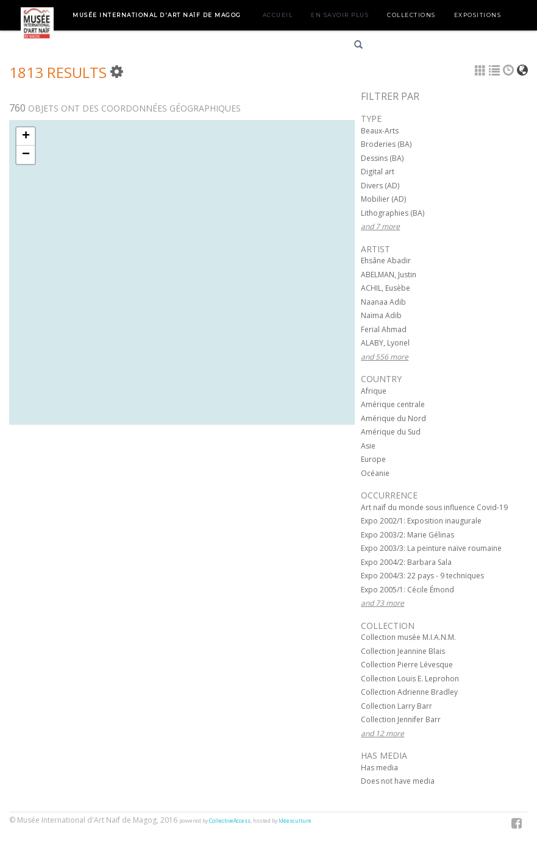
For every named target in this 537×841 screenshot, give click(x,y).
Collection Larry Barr (396, 706)
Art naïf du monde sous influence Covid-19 (434, 507)
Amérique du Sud (391, 432)
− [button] (26, 155)
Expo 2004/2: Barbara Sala (406, 562)
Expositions (478, 15)
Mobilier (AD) (383, 199)
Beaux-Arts (380, 131)
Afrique (373, 391)
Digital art (377, 171)
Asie (368, 446)
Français (398, 46)
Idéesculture (295, 821)
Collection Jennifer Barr (401, 719)
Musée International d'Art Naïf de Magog (157, 15)
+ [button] (26, 136)
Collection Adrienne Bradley (409, 692)
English (441, 46)
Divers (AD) (380, 185)
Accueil (278, 15)
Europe (373, 459)
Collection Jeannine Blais (403, 651)
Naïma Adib (381, 315)
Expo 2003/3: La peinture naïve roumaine (431, 548)
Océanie (375, 473)
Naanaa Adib (383, 302)
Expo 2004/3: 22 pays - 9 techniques (422, 575)
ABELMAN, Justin (388, 274)
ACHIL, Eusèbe (385, 288)
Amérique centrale (393, 404)
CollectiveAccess (230, 821)
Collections (411, 15)
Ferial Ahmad (384, 329)
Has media (379, 767)
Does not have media (398, 781)
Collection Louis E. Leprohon (410, 678)
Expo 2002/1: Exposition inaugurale (421, 521)
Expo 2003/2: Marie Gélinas (407, 535)
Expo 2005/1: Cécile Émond (407, 589)
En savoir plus (340, 15)
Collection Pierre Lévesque (407, 664)
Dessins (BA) (382, 158)
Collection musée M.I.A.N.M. (408, 637)
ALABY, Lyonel (385, 343)
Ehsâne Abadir (386, 260)
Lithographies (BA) (392, 213)
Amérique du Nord (393, 418)
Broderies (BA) (386, 144)
